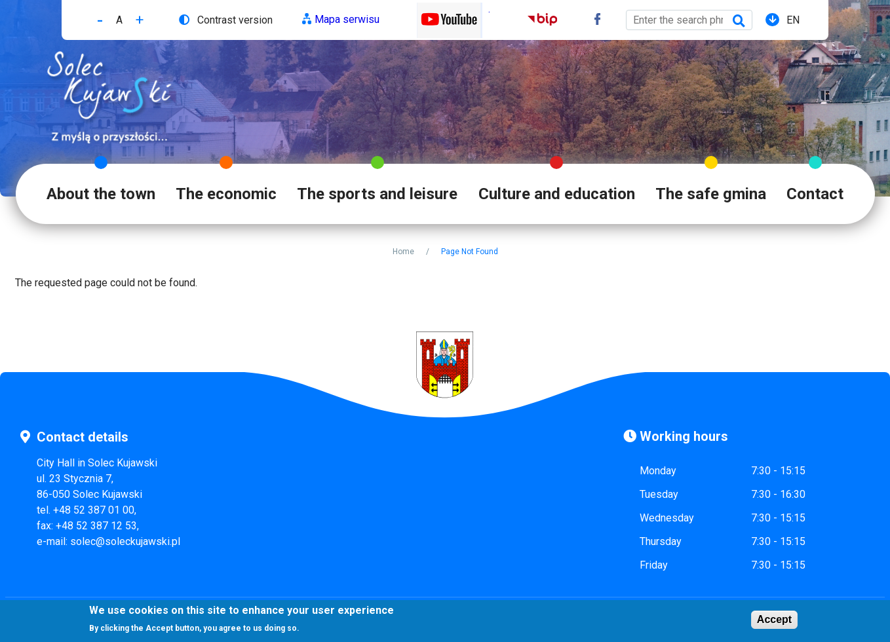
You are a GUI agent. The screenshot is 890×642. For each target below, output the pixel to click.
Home (403, 251)
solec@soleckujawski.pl (125, 541)
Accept (774, 620)
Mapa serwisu (347, 19)
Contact (814, 194)
